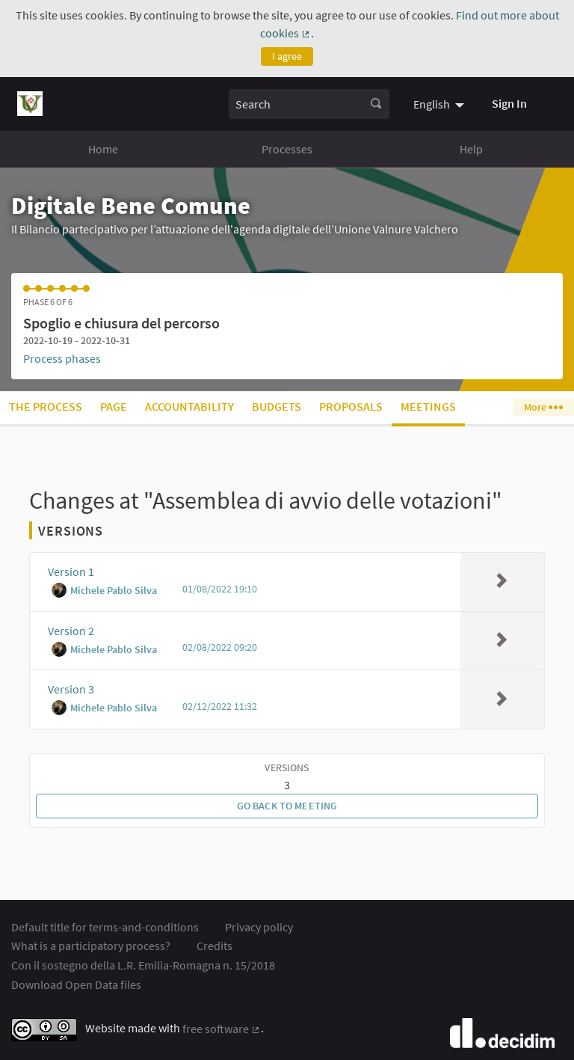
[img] (502, 580)
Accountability (189, 406)
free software (221, 1028)
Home (103, 148)
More (543, 407)
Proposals (351, 406)
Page (113, 406)
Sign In (509, 103)
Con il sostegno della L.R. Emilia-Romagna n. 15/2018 (143, 965)
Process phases (62, 358)
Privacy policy (259, 926)
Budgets (276, 406)
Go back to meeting (287, 805)
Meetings (428, 406)
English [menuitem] (431, 103)
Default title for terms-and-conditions (105, 926)
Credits (214, 945)
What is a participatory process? (90, 945)
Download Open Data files (76, 984)
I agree (287, 56)
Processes (287, 148)
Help (471, 148)
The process (45, 406)
